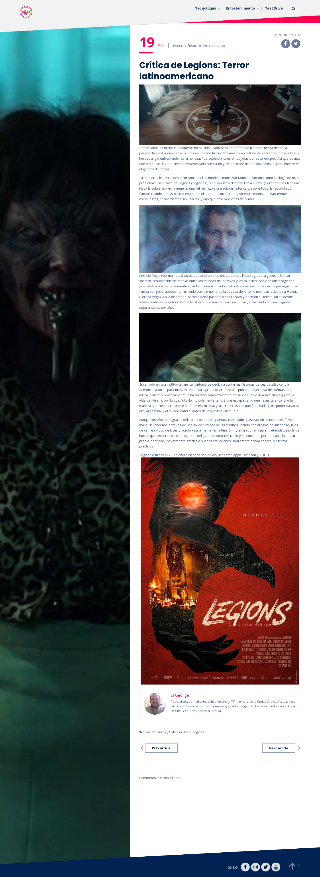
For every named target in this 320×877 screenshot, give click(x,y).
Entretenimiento (242, 9)
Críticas (191, 45)
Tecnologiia (207, 9)
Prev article (161, 748)
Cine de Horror (155, 732)
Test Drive (274, 8)
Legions (198, 732)
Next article (278, 748)
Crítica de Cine (179, 732)
